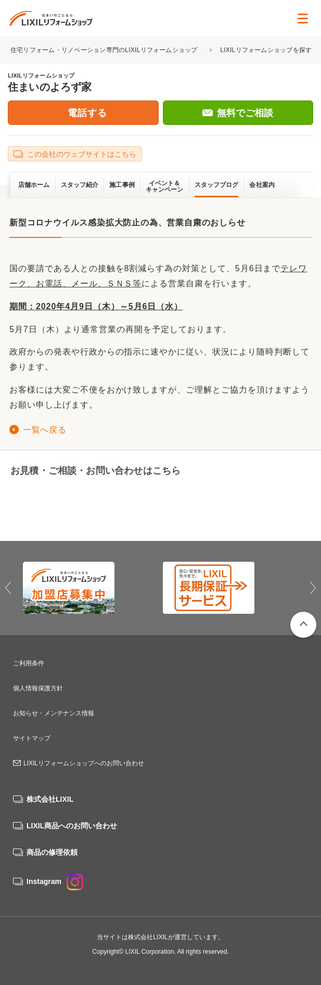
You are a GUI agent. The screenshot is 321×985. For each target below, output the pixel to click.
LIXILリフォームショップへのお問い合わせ (83, 763)
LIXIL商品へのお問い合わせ (72, 826)
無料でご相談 (245, 113)
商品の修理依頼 (52, 852)
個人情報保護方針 (38, 688)
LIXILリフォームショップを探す (266, 50)
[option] (91, 588)
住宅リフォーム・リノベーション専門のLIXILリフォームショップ (104, 50)
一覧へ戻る (44, 429)
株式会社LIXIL (50, 799)
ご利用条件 (28, 663)
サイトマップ (31, 738)
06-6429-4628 (77, 504)
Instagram (55, 881)
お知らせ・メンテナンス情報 (53, 713)
